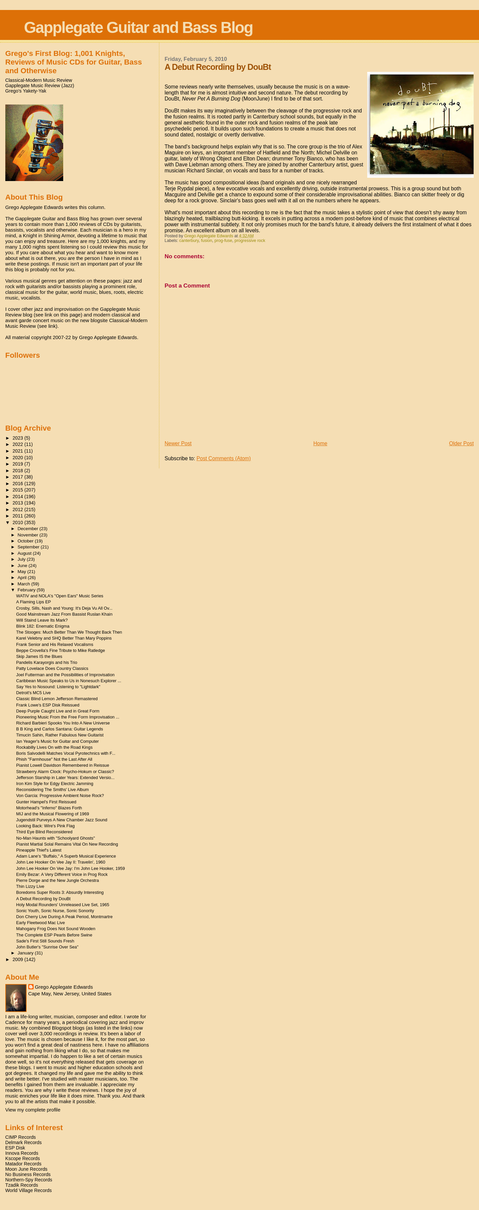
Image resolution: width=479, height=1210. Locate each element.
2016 (19, 483)
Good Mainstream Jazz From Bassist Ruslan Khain (64, 614)
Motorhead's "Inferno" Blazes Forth (49, 807)
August (25, 553)
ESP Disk (15, 1147)
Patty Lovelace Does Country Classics (52, 668)
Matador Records (23, 1163)
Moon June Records (26, 1169)
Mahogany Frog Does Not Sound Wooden (55, 928)
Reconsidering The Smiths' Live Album (52, 789)
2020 (19, 457)
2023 (19, 438)
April (23, 577)
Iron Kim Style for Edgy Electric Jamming (54, 783)
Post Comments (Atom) (224, 458)
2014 (19, 496)
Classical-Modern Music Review (38, 80)
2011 (19, 515)
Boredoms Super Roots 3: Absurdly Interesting (60, 892)
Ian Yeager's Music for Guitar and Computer (57, 741)
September (29, 546)
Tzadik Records (21, 1185)
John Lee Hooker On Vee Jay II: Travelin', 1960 (60, 862)
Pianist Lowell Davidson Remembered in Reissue (62, 765)
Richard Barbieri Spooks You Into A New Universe (63, 722)
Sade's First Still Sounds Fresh (45, 940)
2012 (19, 509)
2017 (19, 477)
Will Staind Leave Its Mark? (42, 620)
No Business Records (28, 1174)
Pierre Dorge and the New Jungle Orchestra (57, 880)
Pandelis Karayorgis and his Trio (47, 662)
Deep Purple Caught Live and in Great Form (57, 710)
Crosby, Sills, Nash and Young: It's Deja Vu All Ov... (64, 608)
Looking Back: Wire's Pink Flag (45, 825)
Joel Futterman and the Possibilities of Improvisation (65, 674)
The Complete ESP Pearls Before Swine (54, 934)
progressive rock (250, 240)
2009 (19, 959)
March (24, 583)
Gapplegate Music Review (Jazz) (39, 85)
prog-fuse (223, 240)
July (22, 559)
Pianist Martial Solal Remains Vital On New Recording (67, 844)
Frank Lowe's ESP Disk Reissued (48, 705)
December (29, 528)
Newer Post (178, 443)
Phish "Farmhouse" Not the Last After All (54, 759)
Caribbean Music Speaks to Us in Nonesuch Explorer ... (68, 680)
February (27, 589)
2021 (19, 451)
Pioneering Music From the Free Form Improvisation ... (67, 716)
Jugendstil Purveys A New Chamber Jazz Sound (61, 819)
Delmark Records (23, 1142)
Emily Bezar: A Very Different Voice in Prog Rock (62, 874)
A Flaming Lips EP (33, 601)
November (29, 534)
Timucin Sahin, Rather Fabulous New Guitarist (60, 734)
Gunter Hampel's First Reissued (46, 801)
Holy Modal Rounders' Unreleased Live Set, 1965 (62, 904)
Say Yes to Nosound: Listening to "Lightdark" (58, 686)
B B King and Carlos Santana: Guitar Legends (59, 728)
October (26, 540)
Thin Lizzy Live (30, 886)
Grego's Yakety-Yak (25, 91)
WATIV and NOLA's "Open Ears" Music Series (59, 595)
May (22, 571)
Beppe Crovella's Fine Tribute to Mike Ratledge (60, 650)
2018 (19, 470)
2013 (19, 502)
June (23, 565)
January (26, 952)
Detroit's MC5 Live (33, 692)
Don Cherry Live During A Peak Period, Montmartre (64, 916)
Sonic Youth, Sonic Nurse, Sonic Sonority (55, 910)
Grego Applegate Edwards (64, 987)
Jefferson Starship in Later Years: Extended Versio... (65, 777)
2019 (19, 464)
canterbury (189, 240)
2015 (19, 490)
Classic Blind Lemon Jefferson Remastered (57, 698)
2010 (19, 522)
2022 (19, 444)
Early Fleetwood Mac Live (40, 922)
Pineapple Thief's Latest (39, 850)
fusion (206, 240)
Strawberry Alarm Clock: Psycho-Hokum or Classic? (65, 771)
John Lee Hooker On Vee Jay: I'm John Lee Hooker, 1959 (70, 868)
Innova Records (21, 1153)
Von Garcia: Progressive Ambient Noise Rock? (60, 795)
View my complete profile (33, 1109)
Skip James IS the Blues (39, 656)
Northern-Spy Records (28, 1179)
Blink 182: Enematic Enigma (43, 626)
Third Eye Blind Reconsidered (44, 831)
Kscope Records (22, 1158)
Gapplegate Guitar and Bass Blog (138, 27)
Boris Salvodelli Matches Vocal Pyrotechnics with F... (65, 753)
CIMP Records (20, 1137)
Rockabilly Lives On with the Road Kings (54, 747)
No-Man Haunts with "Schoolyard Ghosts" (55, 838)
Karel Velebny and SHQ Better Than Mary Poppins (64, 638)
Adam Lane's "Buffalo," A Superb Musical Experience (66, 856)
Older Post (461, 443)
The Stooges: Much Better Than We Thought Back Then (69, 632)
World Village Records (28, 1190)
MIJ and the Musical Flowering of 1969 (52, 813)
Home (320, 443)
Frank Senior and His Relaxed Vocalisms (54, 644)
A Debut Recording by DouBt (43, 898)
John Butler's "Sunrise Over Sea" (47, 946)
